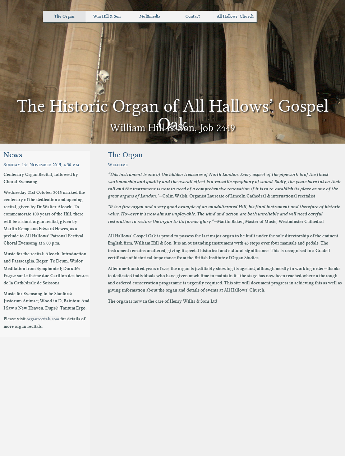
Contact (192, 16)
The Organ (64, 16)
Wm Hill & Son (107, 16)
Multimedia (149, 16)
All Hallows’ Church (235, 16)
